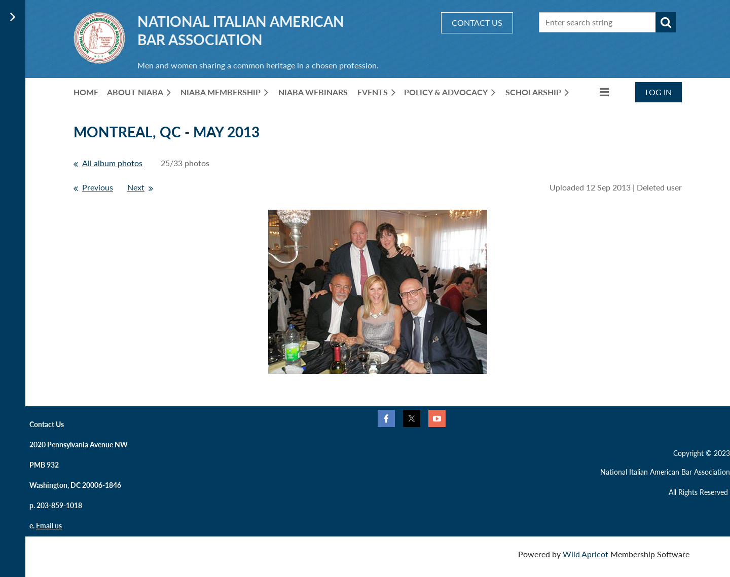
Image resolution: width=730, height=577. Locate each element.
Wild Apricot (585, 554)
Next (135, 187)
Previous (97, 187)
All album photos (112, 163)
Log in (658, 92)
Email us (49, 525)
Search (666, 22)
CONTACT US (477, 22)
